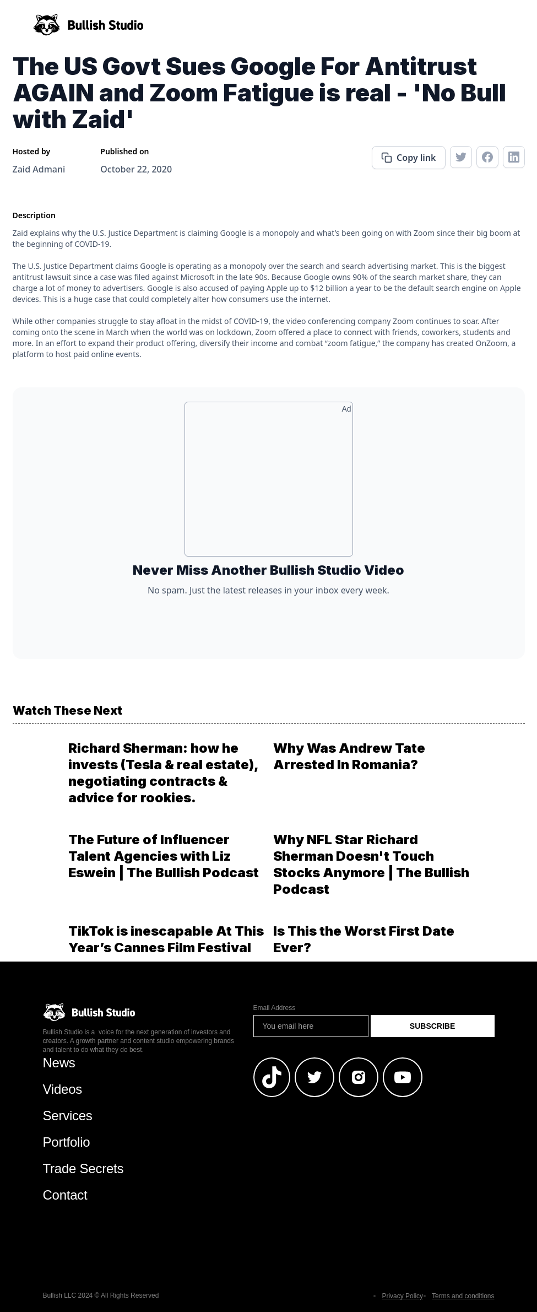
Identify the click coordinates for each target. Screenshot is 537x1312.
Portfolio (66, 1142)
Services (68, 1115)
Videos (63, 1089)
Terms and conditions (463, 1296)
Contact (65, 1194)
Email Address (274, 1008)
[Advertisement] (268, 483)
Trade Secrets (83, 1168)
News (59, 1062)
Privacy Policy (402, 1296)
